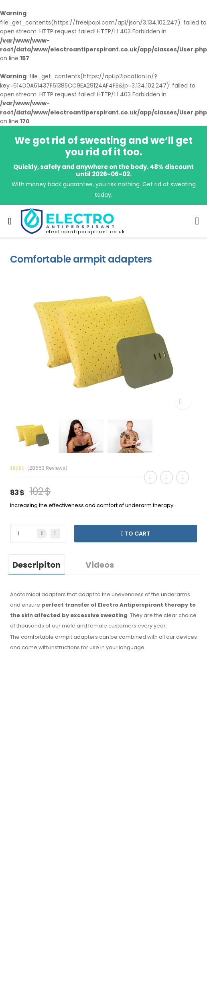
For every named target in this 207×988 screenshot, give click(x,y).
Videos (99, 564)
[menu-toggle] (10, 221)
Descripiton (36, 564)
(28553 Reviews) (47, 468)
